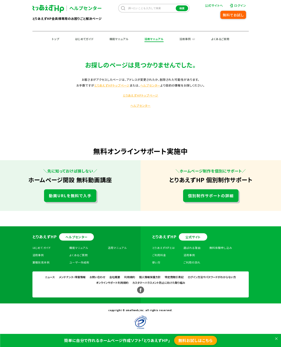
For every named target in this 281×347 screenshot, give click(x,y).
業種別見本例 (41, 262)
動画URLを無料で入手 (70, 195)
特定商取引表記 (174, 277)
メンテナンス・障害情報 (72, 277)
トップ (55, 39)
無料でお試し (233, 14)
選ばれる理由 (191, 248)
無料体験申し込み (220, 248)
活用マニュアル (154, 39)
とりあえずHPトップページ (112, 85)
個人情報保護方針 (150, 277)
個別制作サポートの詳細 (211, 195)
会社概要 (114, 277)
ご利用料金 (159, 255)
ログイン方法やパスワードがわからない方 (212, 277)
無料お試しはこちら (195, 340)
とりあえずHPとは (163, 248)
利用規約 (129, 277)
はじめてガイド (84, 39)
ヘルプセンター (150, 85)
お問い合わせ (97, 277)
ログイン (240, 5)
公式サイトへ (214, 5)
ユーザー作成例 (79, 262)
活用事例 (185, 39)
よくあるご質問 (220, 39)
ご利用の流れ (191, 262)
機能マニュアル (119, 39)
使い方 (156, 262)
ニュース (50, 277)
